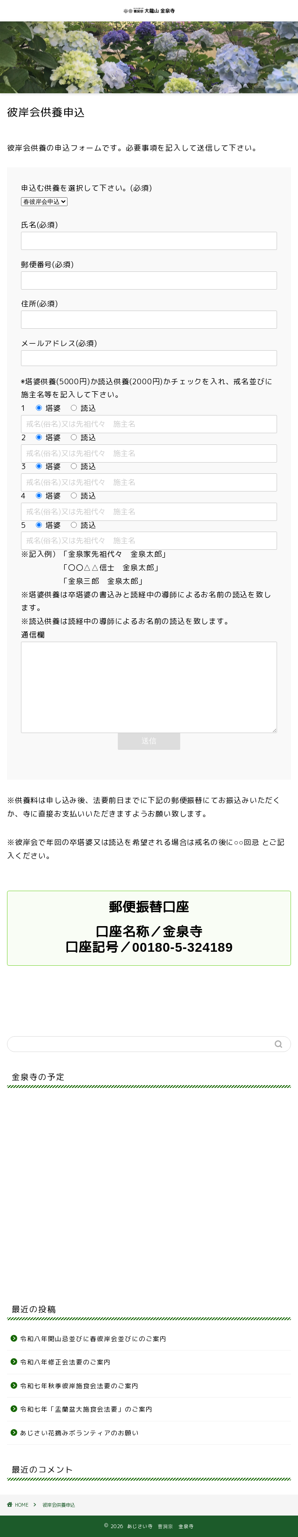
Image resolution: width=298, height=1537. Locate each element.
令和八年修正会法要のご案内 (65, 1361)
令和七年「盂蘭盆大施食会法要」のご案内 (86, 1409)
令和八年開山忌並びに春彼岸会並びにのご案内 (93, 1338)
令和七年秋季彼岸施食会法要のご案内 (83, 1385)
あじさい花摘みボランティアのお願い (79, 1432)
